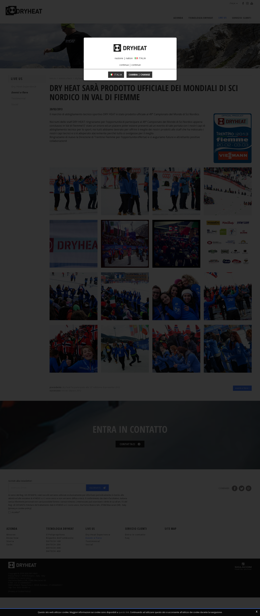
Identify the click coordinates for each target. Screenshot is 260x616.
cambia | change (139, 98)
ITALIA (116, 98)
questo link (124, 612)
